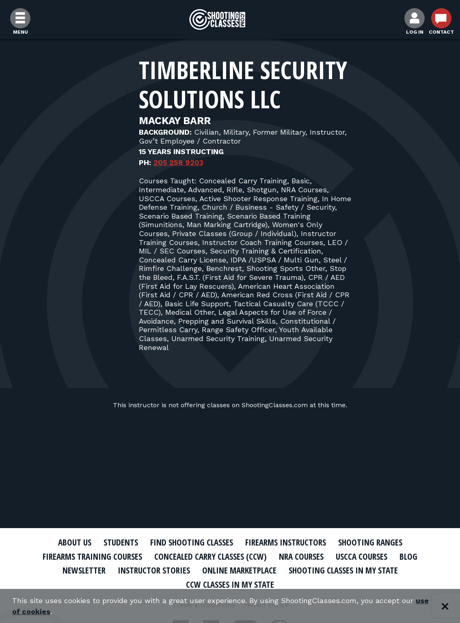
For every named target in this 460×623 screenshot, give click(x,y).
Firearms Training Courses (92, 556)
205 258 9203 (178, 162)
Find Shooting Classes (191, 542)
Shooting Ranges (370, 542)
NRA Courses (301, 556)
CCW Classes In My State (230, 584)
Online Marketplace (239, 570)
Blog (408, 556)
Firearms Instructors (285, 542)
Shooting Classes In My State (343, 570)
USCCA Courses (361, 556)
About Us (74, 542)
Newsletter (84, 570)
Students (121, 542)
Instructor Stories (154, 570)
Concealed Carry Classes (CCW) (210, 556)
